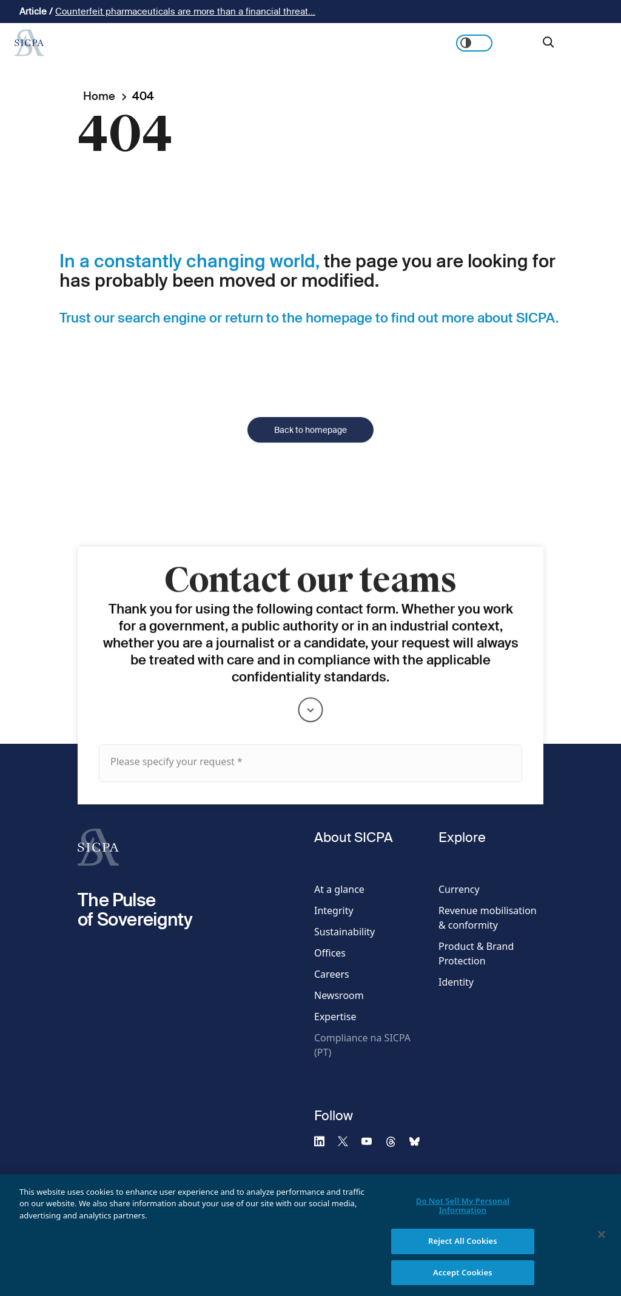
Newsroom (339, 995)
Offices (330, 953)
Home (99, 96)
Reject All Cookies (462, 1248)
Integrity (334, 910)
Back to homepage (310, 445)
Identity (456, 982)
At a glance (339, 889)
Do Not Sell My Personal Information (462, 1213)
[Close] (601, 1242)
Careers (331, 974)
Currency (459, 889)
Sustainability (344, 931)
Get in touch (579, 43)
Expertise (335, 1016)
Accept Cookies (462, 1280)
